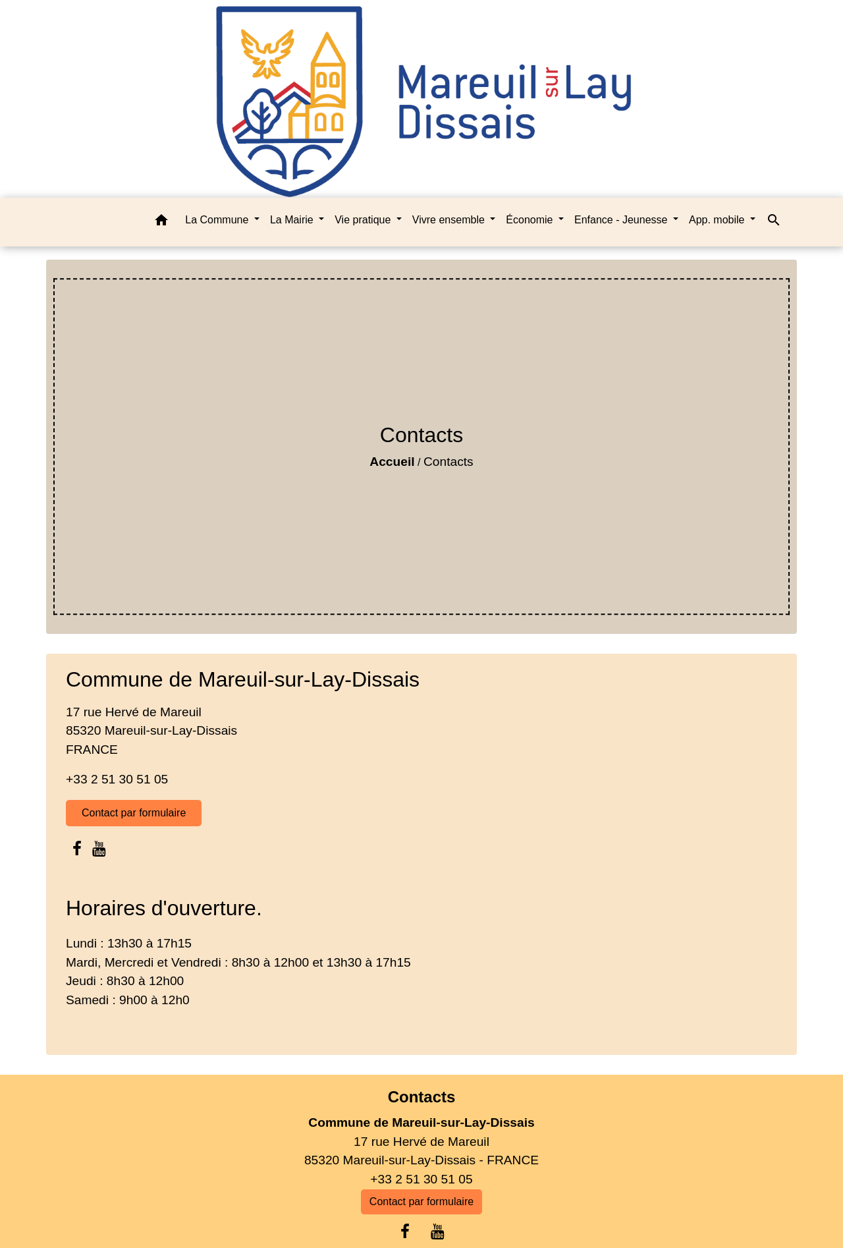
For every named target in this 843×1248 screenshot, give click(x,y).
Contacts (448, 461)
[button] (161, 222)
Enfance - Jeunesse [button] (622, 219)
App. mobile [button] (718, 219)
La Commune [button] (218, 219)
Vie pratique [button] (364, 219)
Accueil (391, 461)
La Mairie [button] (293, 219)
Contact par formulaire (134, 812)
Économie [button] (531, 219)
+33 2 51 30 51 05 (117, 779)
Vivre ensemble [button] (449, 219)
